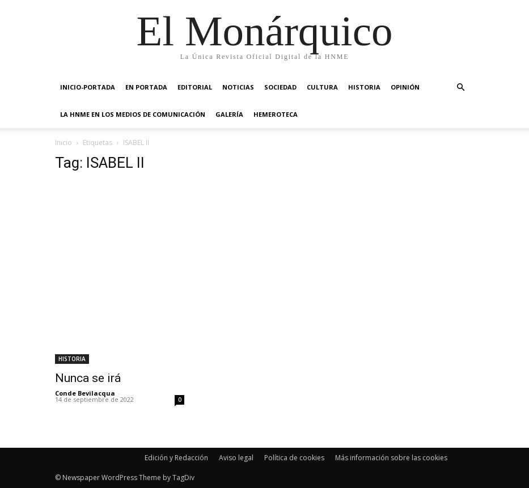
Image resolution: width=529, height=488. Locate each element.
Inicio (63, 142)
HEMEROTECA (275, 114)
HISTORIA (364, 87)
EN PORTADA (146, 87)
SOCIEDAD (280, 87)
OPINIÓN (405, 87)
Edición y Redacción (176, 457)
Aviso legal (236, 457)
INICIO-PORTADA (87, 87)
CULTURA (322, 87)
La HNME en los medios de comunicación (132, 114)
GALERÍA (229, 114)
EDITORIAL (194, 87)
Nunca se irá (88, 378)
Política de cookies (294, 457)
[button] (461, 87)
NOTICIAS (238, 87)
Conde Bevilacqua (85, 393)
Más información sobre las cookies (391, 457)
